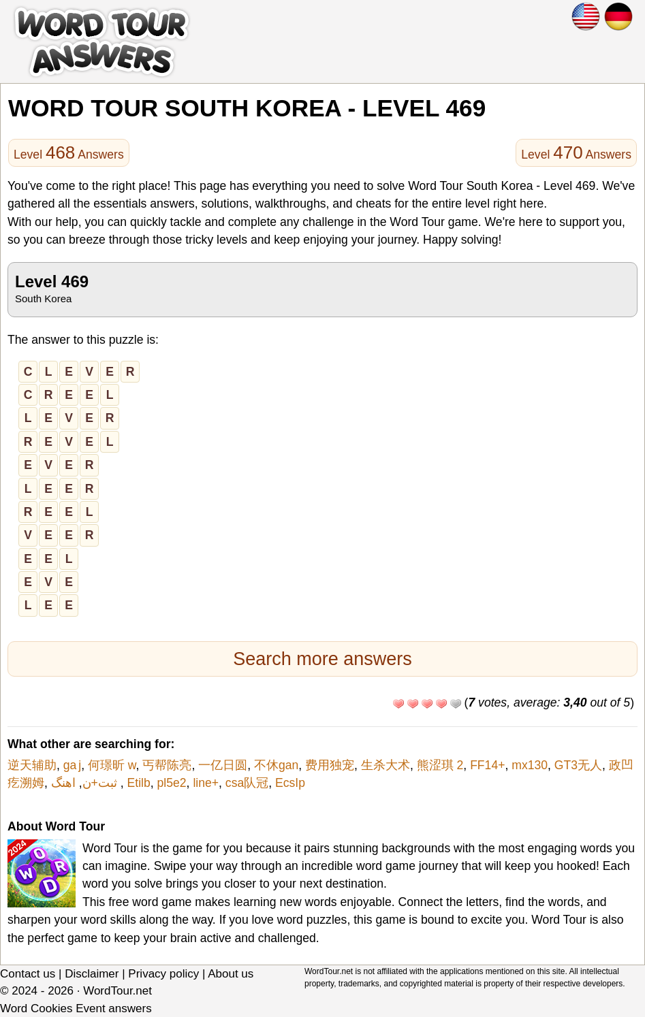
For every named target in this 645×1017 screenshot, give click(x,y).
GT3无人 (578, 765)
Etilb (139, 783)
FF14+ (487, 765)
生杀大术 (385, 765)
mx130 (530, 765)
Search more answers (322, 659)
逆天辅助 (32, 765)
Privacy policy (163, 973)
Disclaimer (92, 973)
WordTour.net (117, 990)
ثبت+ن (99, 783)
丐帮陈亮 (166, 765)
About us (230, 973)
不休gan (276, 765)
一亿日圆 (222, 765)
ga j (72, 765)
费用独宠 (329, 765)
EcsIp (290, 783)
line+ (206, 783)
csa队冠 (246, 783)
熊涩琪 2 (440, 765)
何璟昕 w (112, 765)
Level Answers (69, 152)
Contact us (27, 973)
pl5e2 (172, 783)
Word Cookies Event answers (76, 1008)
